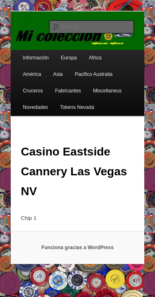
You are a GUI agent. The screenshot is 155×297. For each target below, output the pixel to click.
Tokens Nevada (31, 102)
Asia (18, 69)
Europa (60, 52)
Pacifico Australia (54, 69)
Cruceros (95, 69)
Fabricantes (27, 85)
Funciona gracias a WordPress (77, 222)
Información (27, 52)
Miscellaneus (66, 85)
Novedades (105, 85)
